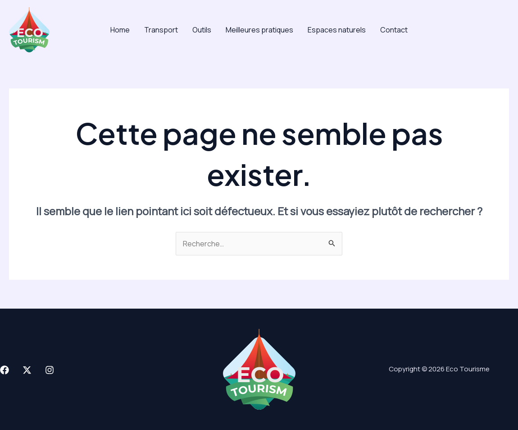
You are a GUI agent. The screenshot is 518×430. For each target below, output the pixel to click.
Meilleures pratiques (259, 30)
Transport (161, 30)
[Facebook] (4, 370)
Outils (201, 30)
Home (120, 30)
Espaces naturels (337, 30)
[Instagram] (49, 370)
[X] (27, 370)
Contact (394, 30)
